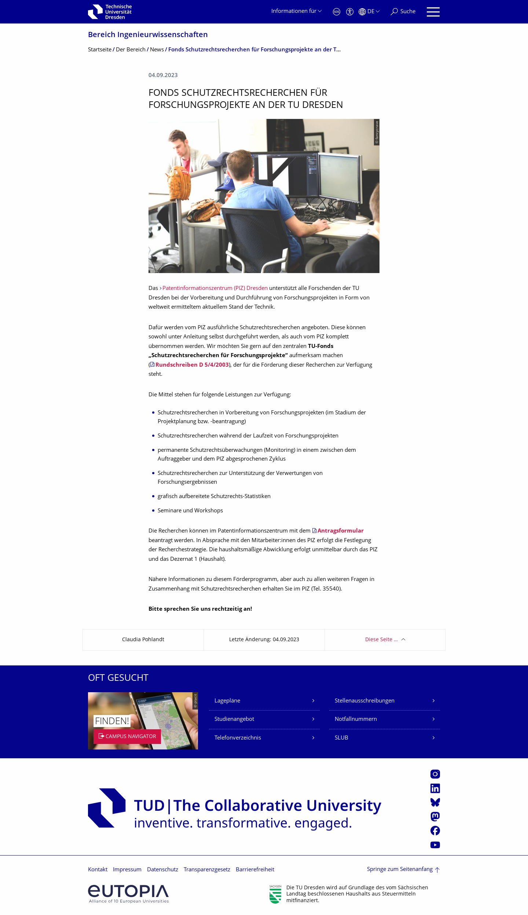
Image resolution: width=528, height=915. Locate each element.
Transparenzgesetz (207, 870)
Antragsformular (341, 531)
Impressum (127, 870)
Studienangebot (234, 719)
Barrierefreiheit (255, 870)
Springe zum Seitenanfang (400, 869)
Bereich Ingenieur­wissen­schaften (148, 35)
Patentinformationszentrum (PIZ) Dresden (215, 288)
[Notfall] (337, 11)
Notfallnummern (356, 719)
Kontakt (97, 870)
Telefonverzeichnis (237, 738)
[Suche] (402, 12)
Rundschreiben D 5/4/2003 (192, 365)
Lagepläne (227, 701)
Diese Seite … (381, 640)
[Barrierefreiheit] (350, 11)
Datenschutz (162, 870)
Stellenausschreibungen (365, 701)
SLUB (341, 738)
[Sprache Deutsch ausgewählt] (369, 12)
